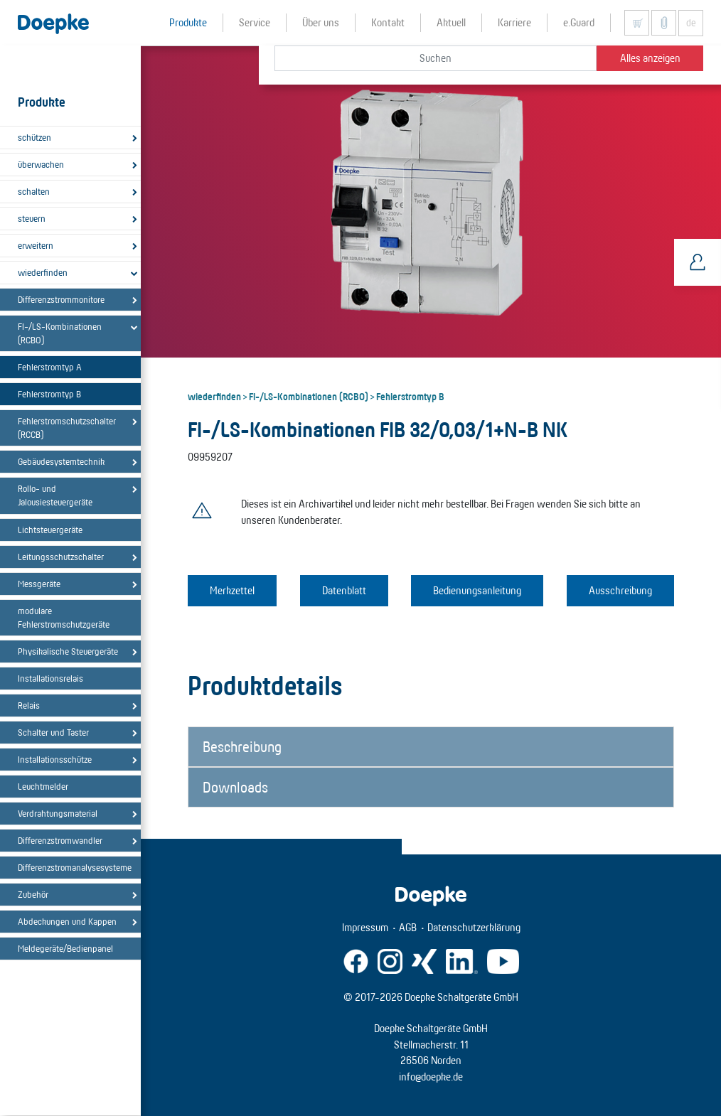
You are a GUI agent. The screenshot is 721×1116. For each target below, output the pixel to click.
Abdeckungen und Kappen (67, 921)
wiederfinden (43, 272)
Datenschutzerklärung (473, 927)
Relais (29, 705)
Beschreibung (242, 746)
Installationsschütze (55, 759)
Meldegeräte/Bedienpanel (65, 948)
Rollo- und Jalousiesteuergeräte (55, 495)
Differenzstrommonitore (61, 299)
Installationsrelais (50, 678)
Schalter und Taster (53, 732)
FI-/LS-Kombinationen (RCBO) (60, 333)
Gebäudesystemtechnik (61, 461)
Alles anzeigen (650, 58)
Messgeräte (39, 583)
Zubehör (33, 894)
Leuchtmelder (43, 786)
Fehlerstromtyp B (49, 393)
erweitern (35, 245)
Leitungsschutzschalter (61, 556)
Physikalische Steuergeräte (68, 651)
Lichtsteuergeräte (50, 529)
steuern (32, 218)
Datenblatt (344, 590)
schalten (34, 191)
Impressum (365, 927)
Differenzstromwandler (60, 840)
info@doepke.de (431, 1076)
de (691, 22)
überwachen (41, 164)
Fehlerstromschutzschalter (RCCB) (67, 427)
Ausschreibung (620, 590)
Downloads (235, 787)
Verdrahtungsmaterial (57, 813)
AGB (408, 927)
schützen (34, 137)
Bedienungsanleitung (477, 590)
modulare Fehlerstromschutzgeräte (64, 617)
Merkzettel (232, 590)
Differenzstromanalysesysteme (73, 867)
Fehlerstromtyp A (50, 366)
